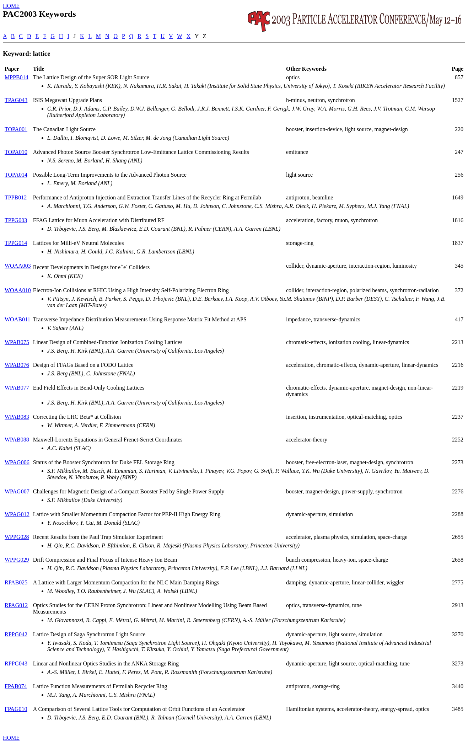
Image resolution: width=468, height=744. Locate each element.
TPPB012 (16, 197)
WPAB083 (17, 417)
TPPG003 (16, 220)
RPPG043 (16, 663)
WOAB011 (17, 319)
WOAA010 (18, 290)
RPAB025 (16, 582)
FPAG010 (16, 709)
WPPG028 (17, 537)
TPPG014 (16, 243)
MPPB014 (16, 77)
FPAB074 (16, 686)
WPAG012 (17, 514)
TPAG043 (16, 100)
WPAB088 (17, 440)
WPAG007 (17, 491)
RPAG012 (16, 605)
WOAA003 (18, 266)
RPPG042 (16, 634)
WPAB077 (17, 388)
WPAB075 (17, 342)
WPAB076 (17, 365)
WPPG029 (17, 560)
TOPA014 (16, 175)
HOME (11, 6)
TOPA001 (16, 129)
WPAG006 (17, 462)
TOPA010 (16, 152)
